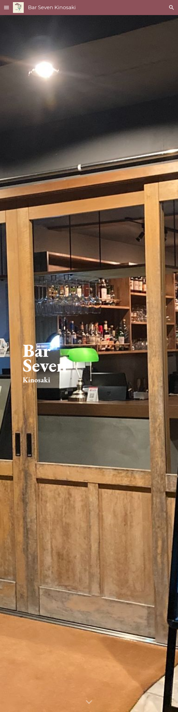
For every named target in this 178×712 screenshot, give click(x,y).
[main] (88, 363)
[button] (6, 7)
